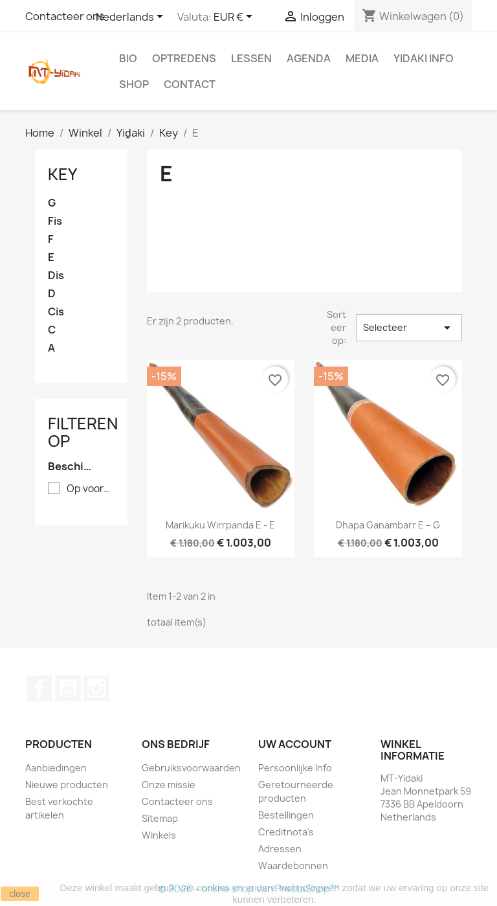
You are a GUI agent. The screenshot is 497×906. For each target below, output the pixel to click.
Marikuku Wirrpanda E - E (220, 525)
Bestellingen (286, 815)
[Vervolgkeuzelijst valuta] (235, 17)
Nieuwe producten (66, 784)
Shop (134, 84)
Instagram (96, 688)
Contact (189, 84)
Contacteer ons (65, 16)
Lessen (251, 58)
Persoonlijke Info (295, 768)
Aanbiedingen (56, 768)
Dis (56, 275)
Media (362, 58)
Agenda (309, 58)
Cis (56, 312)
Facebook (39, 688)
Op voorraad (90, 488)
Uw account (294, 744)
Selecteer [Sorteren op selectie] (409, 327)
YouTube (68, 688)
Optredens (184, 58)
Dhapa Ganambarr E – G (388, 525)
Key (62, 174)
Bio (128, 58)
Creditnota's (286, 832)
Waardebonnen (293, 865)
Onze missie (168, 784)
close (19, 894)
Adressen (280, 849)
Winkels (159, 835)
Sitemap (160, 818)
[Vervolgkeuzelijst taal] (132, 17)
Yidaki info (423, 58)
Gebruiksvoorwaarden (191, 768)
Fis (55, 221)
